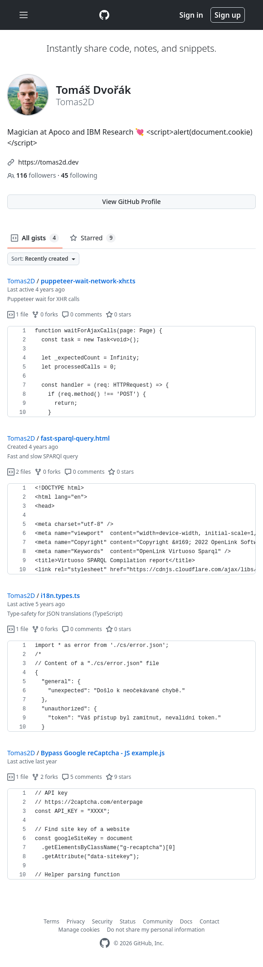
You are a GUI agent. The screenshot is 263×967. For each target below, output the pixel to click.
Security (102, 921)
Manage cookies (79, 929)
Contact (209, 921)
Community (158, 921)
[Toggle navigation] (23, 15)
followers (32, 175)
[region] (131, 371)
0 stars (119, 314)
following (79, 175)
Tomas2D (21, 281)
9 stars (119, 777)
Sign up (227, 15)
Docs (186, 921)
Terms (51, 921)
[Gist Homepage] (104, 15)
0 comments (82, 314)
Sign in (191, 15)
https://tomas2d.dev (48, 162)
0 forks (45, 314)
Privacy (76, 921)
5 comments (82, 777)
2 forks (45, 777)
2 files (19, 472)
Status (128, 921)
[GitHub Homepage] (104, 943)
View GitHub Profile (131, 201)
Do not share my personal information (156, 929)
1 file (17, 314)
